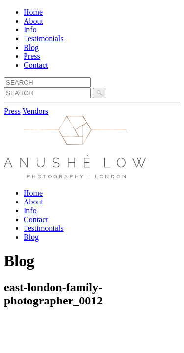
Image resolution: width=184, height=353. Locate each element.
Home (33, 12)
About (33, 21)
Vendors (35, 111)
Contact (36, 65)
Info (30, 29)
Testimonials (44, 38)
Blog (31, 47)
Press (32, 56)
